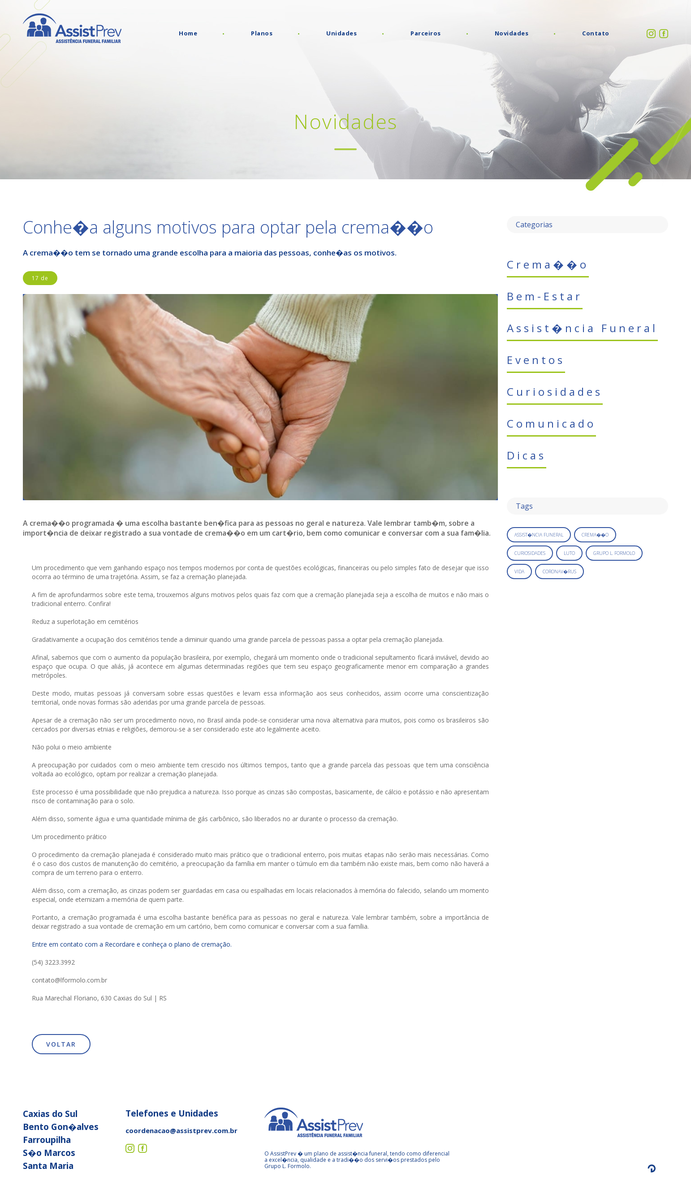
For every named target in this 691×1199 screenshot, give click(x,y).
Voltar (61, 1044)
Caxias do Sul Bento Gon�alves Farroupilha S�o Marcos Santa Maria (61, 1140)
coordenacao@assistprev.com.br (181, 1130)
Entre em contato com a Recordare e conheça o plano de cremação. (132, 944)
